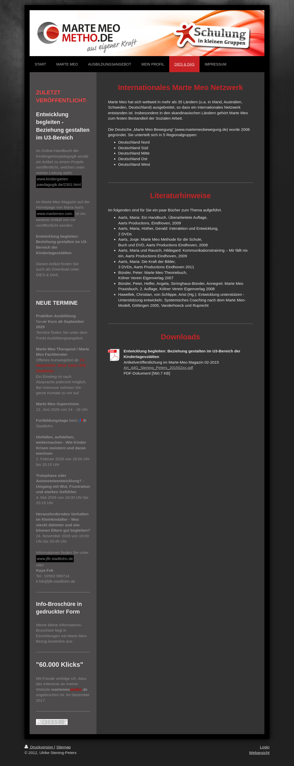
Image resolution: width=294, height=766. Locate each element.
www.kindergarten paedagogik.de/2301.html (59, 182)
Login (265, 747)
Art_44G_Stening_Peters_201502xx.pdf (158, 367)
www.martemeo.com (55, 213)
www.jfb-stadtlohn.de (55, 558)
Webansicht (259, 752)
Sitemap (63, 747)
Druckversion (39, 747)
